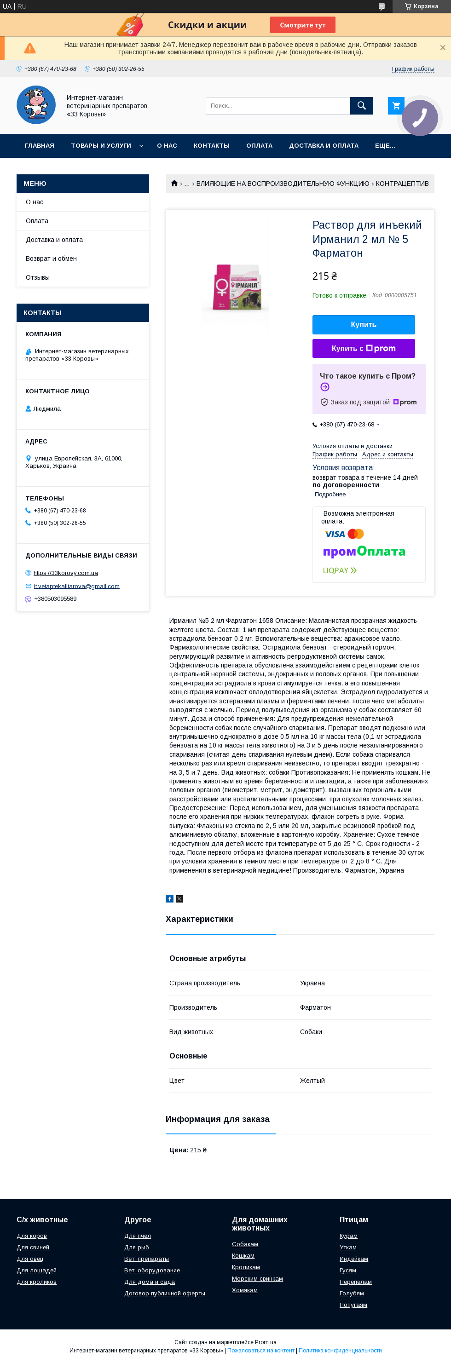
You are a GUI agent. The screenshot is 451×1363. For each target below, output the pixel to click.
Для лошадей (37, 1270)
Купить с (364, 349)
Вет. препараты (146, 1258)
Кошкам (243, 1255)
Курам (349, 1235)
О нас (167, 145)
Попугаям (353, 1304)
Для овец (30, 1258)
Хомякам (245, 1290)
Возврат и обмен (51, 258)
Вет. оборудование (152, 1270)
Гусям (348, 1270)
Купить (364, 324)
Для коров (32, 1235)
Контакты (212, 145)
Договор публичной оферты (164, 1293)
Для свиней (33, 1247)
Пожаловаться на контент (261, 1350)
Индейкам (354, 1258)
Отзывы (38, 277)
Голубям (352, 1293)
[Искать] (361, 106)
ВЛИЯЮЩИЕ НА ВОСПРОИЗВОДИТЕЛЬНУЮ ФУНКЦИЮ (283, 183)
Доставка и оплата (323, 145)
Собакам (245, 1244)
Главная (39, 145)
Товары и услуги (101, 145)
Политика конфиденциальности (340, 1350)
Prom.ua (266, 1342)
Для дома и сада (149, 1281)
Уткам (348, 1247)
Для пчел (137, 1235)
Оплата (259, 145)
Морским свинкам (257, 1278)
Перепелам (356, 1281)
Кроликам (246, 1267)
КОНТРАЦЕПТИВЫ (405, 183)
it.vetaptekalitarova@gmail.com (77, 585)
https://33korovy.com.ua (66, 572)
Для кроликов (37, 1281)
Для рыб (136, 1247)
